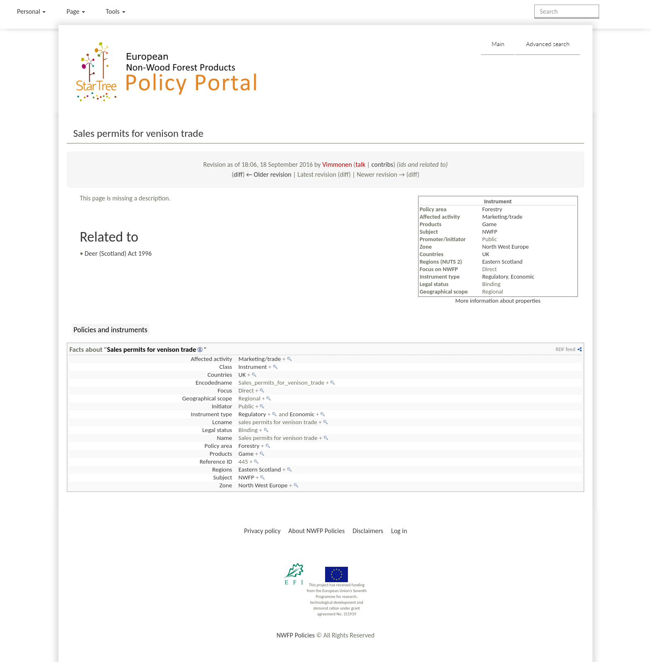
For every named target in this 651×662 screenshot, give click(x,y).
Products (221, 453)
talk (360, 164)
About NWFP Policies (317, 531)
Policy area (218, 446)
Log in (399, 531)
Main (498, 43)
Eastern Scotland (502, 261)
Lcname (222, 422)
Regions (222, 469)
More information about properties (498, 300)
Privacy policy (262, 531)
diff (238, 174)
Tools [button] (115, 11)
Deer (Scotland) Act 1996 (118, 253)
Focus (225, 390)
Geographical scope (207, 398)
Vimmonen (337, 164)
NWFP (489, 231)
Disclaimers (367, 531)
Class (225, 367)
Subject (222, 477)
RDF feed (565, 349)
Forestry (492, 209)
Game (489, 224)
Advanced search (548, 43)
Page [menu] (75, 11)
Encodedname (214, 382)
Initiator (222, 406)
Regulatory (495, 276)
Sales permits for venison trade (151, 349)
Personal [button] (31, 11)
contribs (383, 164)
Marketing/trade (502, 216)
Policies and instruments (110, 329)
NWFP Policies (296, 635)
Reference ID (216, 461)
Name (224, 438)
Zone (226, 485)
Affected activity (211, 359)
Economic (522, 276)
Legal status (217, 430)
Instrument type (211, 414)
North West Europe (505, 246)
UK (485, 254)
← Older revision (268, 174)
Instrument (252, 367)
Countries (220, 374)
